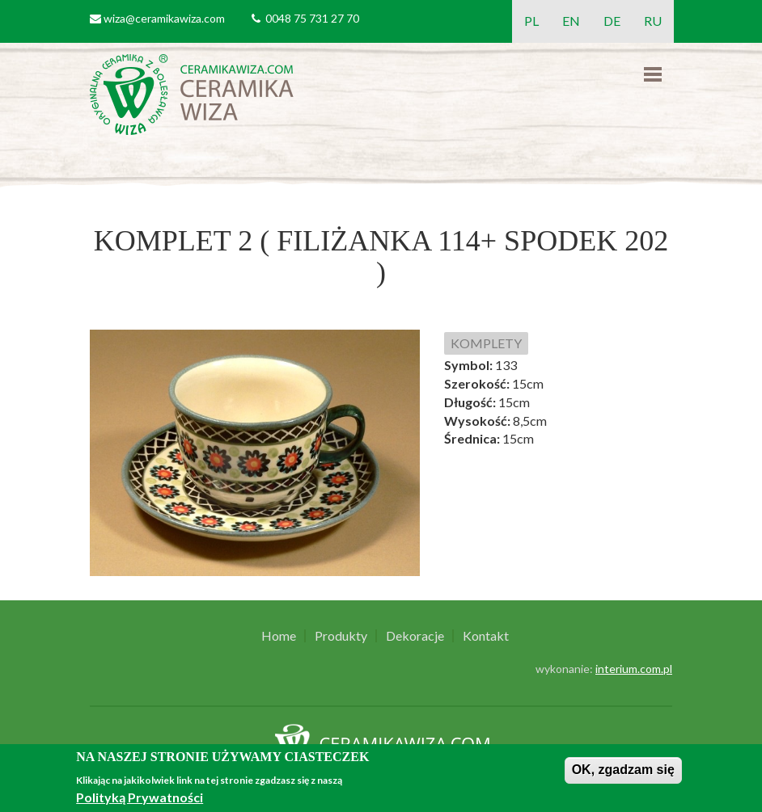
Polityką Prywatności (139, 797)
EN (571, 20)
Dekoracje (415, 635)
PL (531, 20)
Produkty (341, 635)
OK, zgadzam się (623, 769)
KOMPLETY (486, 343)
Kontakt (486, 635)
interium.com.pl (633, 668)
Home (278, 635)
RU (653, 20)
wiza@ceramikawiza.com (164, 18)
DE (611, 20)
